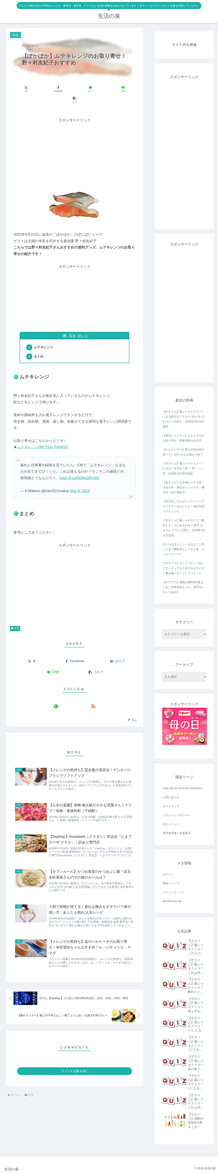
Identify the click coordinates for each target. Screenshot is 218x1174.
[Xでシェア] (31, 88)
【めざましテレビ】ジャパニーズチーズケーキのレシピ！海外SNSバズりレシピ (184, 506)
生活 (15, 618)
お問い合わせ (171, 797)
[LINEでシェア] (96, 88)
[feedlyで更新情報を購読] (70, 696)
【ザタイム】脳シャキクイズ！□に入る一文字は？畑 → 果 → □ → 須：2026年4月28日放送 (183, 468)
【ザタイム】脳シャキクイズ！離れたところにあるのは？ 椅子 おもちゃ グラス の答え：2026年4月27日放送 (184, 528)
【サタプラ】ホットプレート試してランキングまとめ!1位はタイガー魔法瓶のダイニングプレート (183, 568)
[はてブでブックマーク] (74, 88)
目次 (72, 325)
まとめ (39, 346)
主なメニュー (171, 824)
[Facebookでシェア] (52, 88)
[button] (118, 88)
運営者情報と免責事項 (176, 833)
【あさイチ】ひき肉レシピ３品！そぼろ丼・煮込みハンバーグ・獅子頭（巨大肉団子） (183, 487)
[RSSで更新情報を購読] (79, 696)
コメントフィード (174, 892)
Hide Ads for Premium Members (182, 788)
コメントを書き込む (74, 1066)
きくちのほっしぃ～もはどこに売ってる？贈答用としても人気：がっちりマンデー (183, 549)
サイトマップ (171, 806)
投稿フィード (171, 883)
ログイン (168, 874)
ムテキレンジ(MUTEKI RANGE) (42, 437)
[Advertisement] (74, 140)
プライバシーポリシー (176, 815)
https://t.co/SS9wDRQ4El (79, 468)
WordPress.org (172, 901)
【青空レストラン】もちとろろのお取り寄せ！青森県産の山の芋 (183, 438)
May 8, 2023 (80, 481)
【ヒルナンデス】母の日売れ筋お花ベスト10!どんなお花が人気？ (183, 452)
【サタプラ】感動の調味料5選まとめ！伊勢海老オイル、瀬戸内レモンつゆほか (183, 587)
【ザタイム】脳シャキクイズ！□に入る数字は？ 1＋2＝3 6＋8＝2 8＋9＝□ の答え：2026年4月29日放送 (183, 419)
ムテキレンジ (44, 337)
